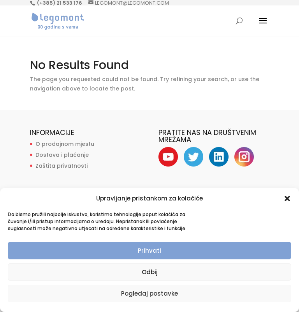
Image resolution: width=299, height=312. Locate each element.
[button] (287, 198)
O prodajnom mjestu (64, 144)
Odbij (150, 272)
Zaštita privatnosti (61, 166)
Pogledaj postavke (149, 293)
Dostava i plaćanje (62, 155)
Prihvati (149, 250)
